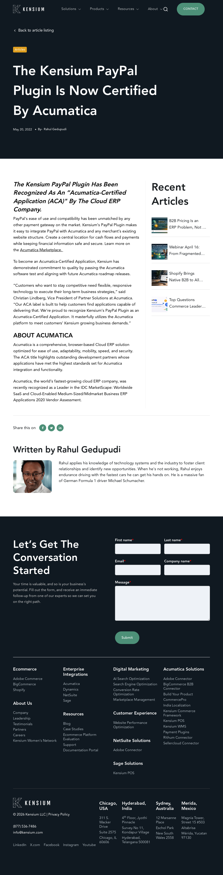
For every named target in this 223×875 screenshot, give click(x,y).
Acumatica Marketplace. (41, 250)
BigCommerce (24, 684)
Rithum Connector (178, 737)
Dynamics (70, 689)
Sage (67, 700)
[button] (71, 9)
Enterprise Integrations (75, 672)
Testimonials (22, 724)
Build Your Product (178, 694)
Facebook (51, 845)
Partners (19, 729)
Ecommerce (25, 669)
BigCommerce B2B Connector (178, 686)
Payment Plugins (176, 732)
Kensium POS (123, 773)
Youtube (89, 845)
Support (69, 745)
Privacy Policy (58, 814)
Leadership (21, 718)
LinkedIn (19, 845)
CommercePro (174, 700)
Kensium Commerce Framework (179, 713)
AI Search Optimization (131, 679)
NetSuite (70, 695)
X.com (35, 845)
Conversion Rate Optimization (126, 692)
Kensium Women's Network (35, 740)
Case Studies (73, 729)
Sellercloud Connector (181, 743)
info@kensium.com (28, 832)
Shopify (19, 690)
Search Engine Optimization (135, 684)
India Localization (177, 705)
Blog (67, 724)
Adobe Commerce (27, 679)
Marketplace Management (134, 700)
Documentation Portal (80, 750)
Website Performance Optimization (130, 725)
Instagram (71, 845)
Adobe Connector (127, 750)
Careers (19, 735)
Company (20, 713)
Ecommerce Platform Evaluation (79, 737)
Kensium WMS (174, 726)
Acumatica (71, 684)
